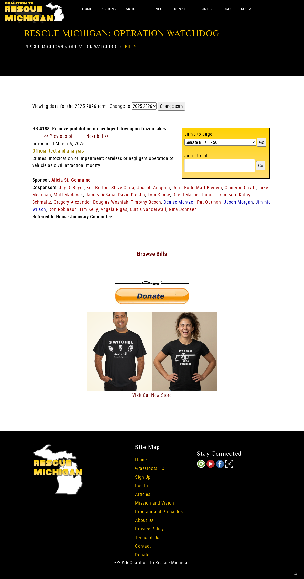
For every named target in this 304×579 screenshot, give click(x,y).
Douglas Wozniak (110, 202)
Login (227, 8)
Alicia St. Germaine (70, 180)
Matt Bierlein (209, 187)
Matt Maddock (68, 195)
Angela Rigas (114, 209)
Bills (131, 46)
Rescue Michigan (43, 46)
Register (204, 8)
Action (109, 8)
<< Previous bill (59, 136)
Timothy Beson (146, 202)
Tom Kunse (159, 195)
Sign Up (143, 477)
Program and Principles (159, 511)
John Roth (183, 187)
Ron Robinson (63, 209)
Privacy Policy (149, 529)
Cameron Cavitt (240, 187)
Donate (180, 8)
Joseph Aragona (153, 187)
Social (248, 8)
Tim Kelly (88, 209)
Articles (135, 8)
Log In (141, 485)
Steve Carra (122, 187)
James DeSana (101, 195)
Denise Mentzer (179, 202)
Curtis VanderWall (148, 209)
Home (87, 8)
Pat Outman (209, 202)
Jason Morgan (238, 202)
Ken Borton (97, 187)
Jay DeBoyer (71, 187)
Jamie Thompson (218, 195)
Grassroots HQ (150, 468)
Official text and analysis (58, 151)
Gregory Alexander (72, 202)
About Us (144, 520)
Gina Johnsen (183, 209)
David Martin (186, 195)
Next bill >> (97, 136)
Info (159, 8)
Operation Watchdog (93, 46)
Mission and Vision (154, 503)
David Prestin (131, 195)
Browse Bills (152, 253)
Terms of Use (148, 537)
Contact (143, 546)
